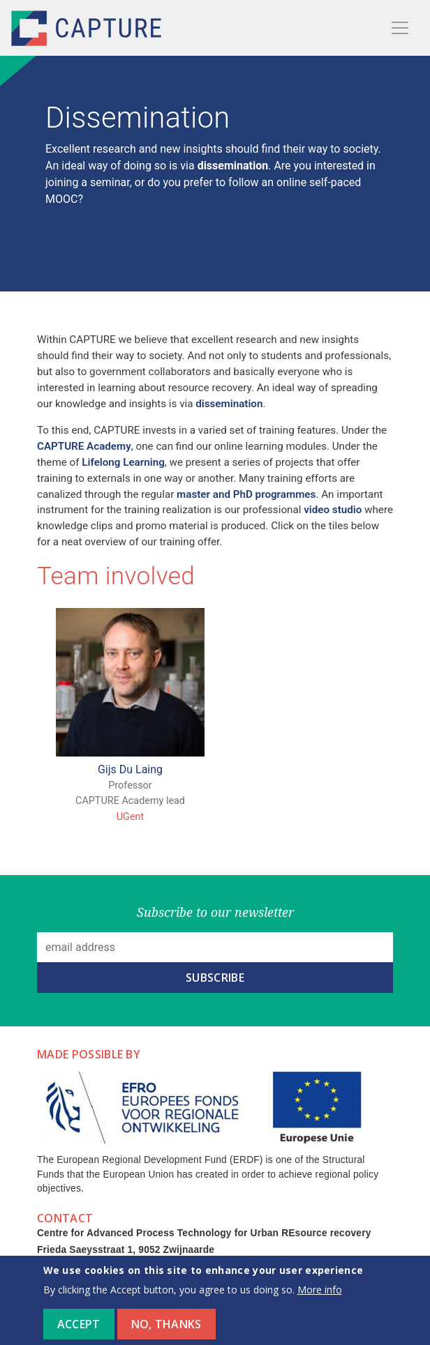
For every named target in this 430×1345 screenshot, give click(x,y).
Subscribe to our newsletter (215, 912)
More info (319, 1298)
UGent (130, 817)
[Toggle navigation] (400, 28)
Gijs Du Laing (130, 769)
